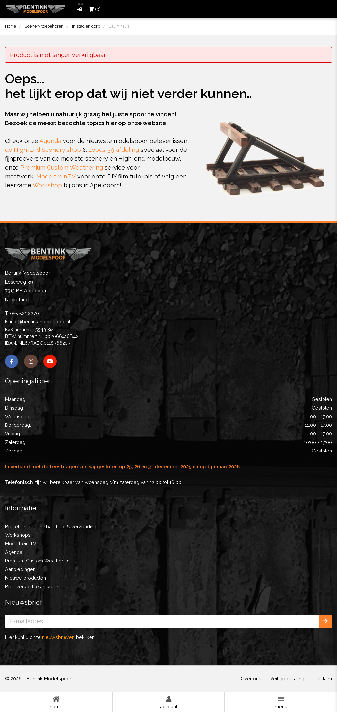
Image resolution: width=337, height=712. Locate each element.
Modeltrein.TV (56, 176)
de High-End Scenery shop (43, 149)
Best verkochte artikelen (32, 586)
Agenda (50, 140)
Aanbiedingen (20, 569)
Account (168, 702)
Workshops (18, 535)
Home (56, 702)
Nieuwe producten (25, 578)
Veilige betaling (287, 678)
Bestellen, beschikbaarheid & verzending (50, 526)
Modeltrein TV (20, 543)
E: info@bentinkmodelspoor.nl (37, 321)
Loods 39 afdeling (113, 149)
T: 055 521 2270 (22, 313)
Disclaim (322, 678)
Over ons (251, 678)
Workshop (47, 185)
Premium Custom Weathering (61, 167)
